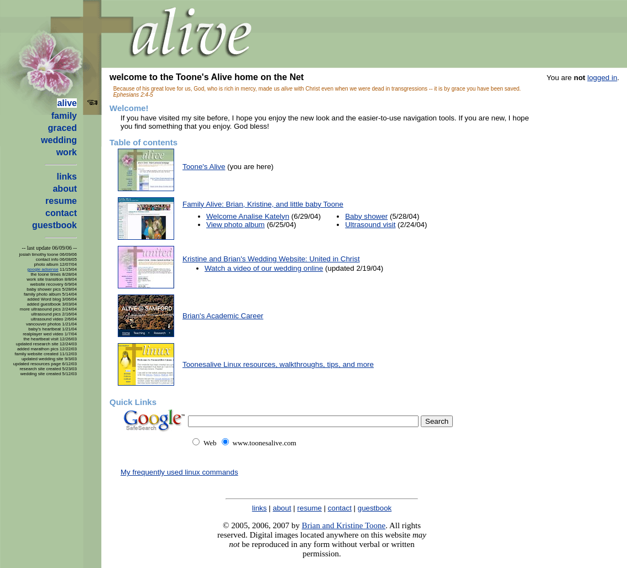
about (65, 188)
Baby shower (366, 216)
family (64, 115)
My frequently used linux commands (179, 472)
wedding (59, 140)
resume (61, 201)
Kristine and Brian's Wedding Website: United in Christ (271, 259)
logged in (602, 77)
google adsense (43, 269)
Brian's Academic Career (222, 316)
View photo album (235, 224)
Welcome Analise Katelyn (247, 216)
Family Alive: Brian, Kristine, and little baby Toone (262, 204)
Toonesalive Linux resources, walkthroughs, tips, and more (278, 364)
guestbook (54, 225)
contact (61, 213)
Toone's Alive (203, 166)
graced (62, 128)
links (67, 176)
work (66, 152)
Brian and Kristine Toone (344, 525)
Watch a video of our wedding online (264, 268)
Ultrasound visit (370, 224)
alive (67, 103)
